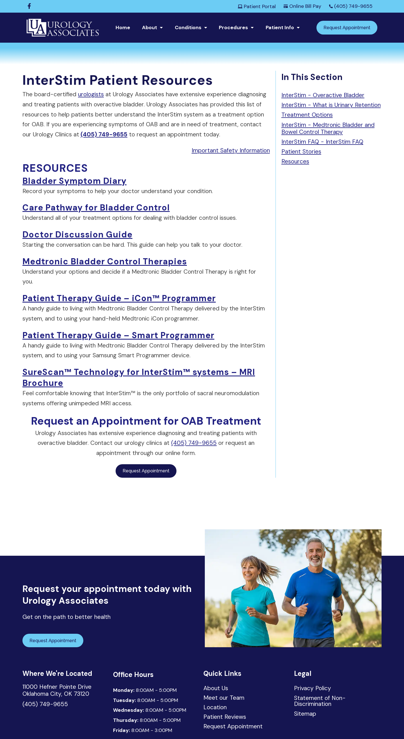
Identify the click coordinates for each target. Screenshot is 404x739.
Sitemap (305, 714)
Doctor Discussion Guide (77, 234)
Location (215, 707)
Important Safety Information (231, 150)
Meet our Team (223, 698)
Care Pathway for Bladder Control (96, 207)
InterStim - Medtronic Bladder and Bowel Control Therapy (328, 128)
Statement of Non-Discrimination (320, 701)
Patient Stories (301, 151)
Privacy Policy (312, 688)
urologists (91, 94)
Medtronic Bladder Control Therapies (104, 261)
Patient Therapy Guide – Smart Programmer (118, 335)
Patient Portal (257, 6)
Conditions (188, 27)
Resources (295, 161)
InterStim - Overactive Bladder (322, 95)
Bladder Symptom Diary (74, 180)
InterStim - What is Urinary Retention (331, 105)
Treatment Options (307, 115)
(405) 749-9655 (351, 6)
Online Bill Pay (302, 6)
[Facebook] (29, 6)
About (149, 27)
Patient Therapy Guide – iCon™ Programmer (119, 298)
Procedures (233, 27)
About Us (215, 688)
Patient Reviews (224, 717)
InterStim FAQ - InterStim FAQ (322, 142)
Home (123, 27)
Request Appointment (346, 27)
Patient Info (280, 27)
